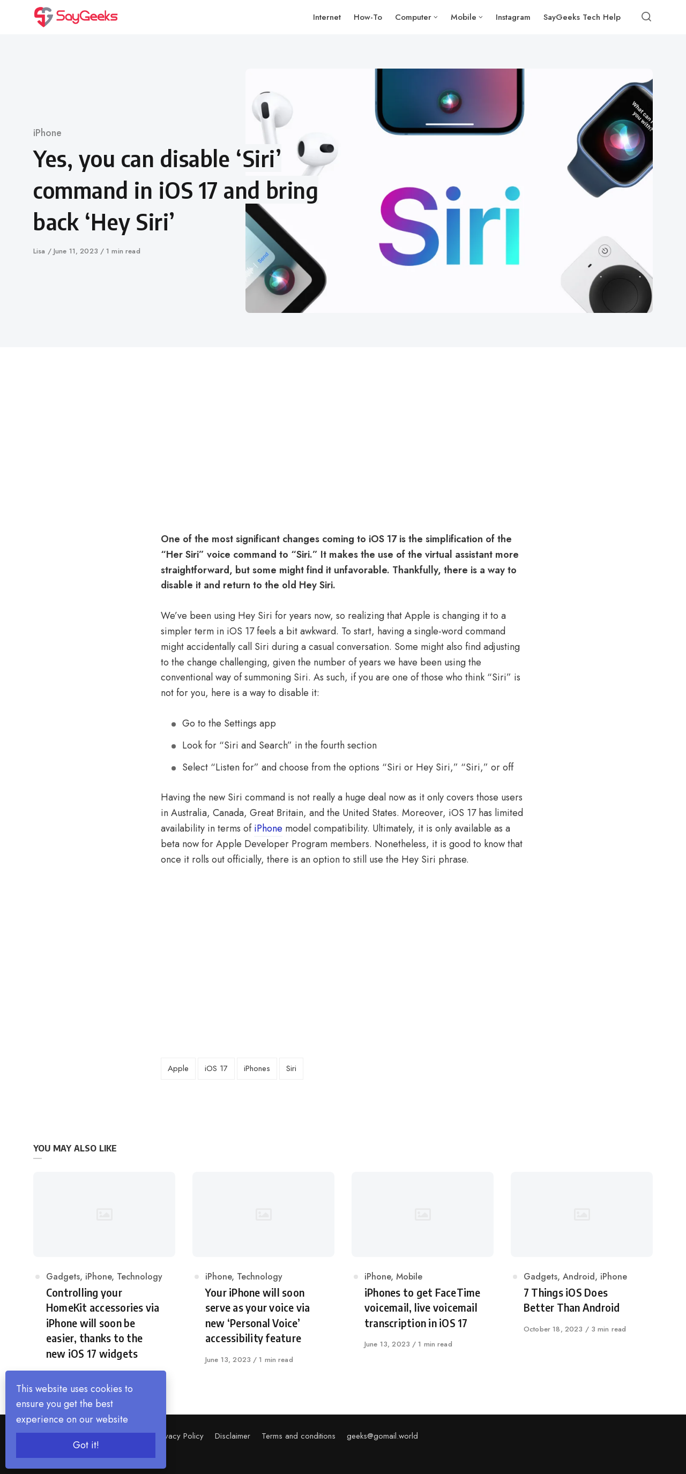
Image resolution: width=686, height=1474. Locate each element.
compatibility (340, 828)
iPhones (257, 1068)
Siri (291, 1068)
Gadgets (63, 1276)
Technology (139, 1276)
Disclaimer (232, 1436)
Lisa (40, 251)
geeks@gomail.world (382, 1436)
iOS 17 (383, 539)
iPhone (47, 133)
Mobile (409, 1276)
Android (579, 1276)
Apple (178, 1068)
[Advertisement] (268, 452)
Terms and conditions (298, 1436)
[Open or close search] (646, 17)
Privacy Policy (180, 1436)
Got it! (86, 1445)
